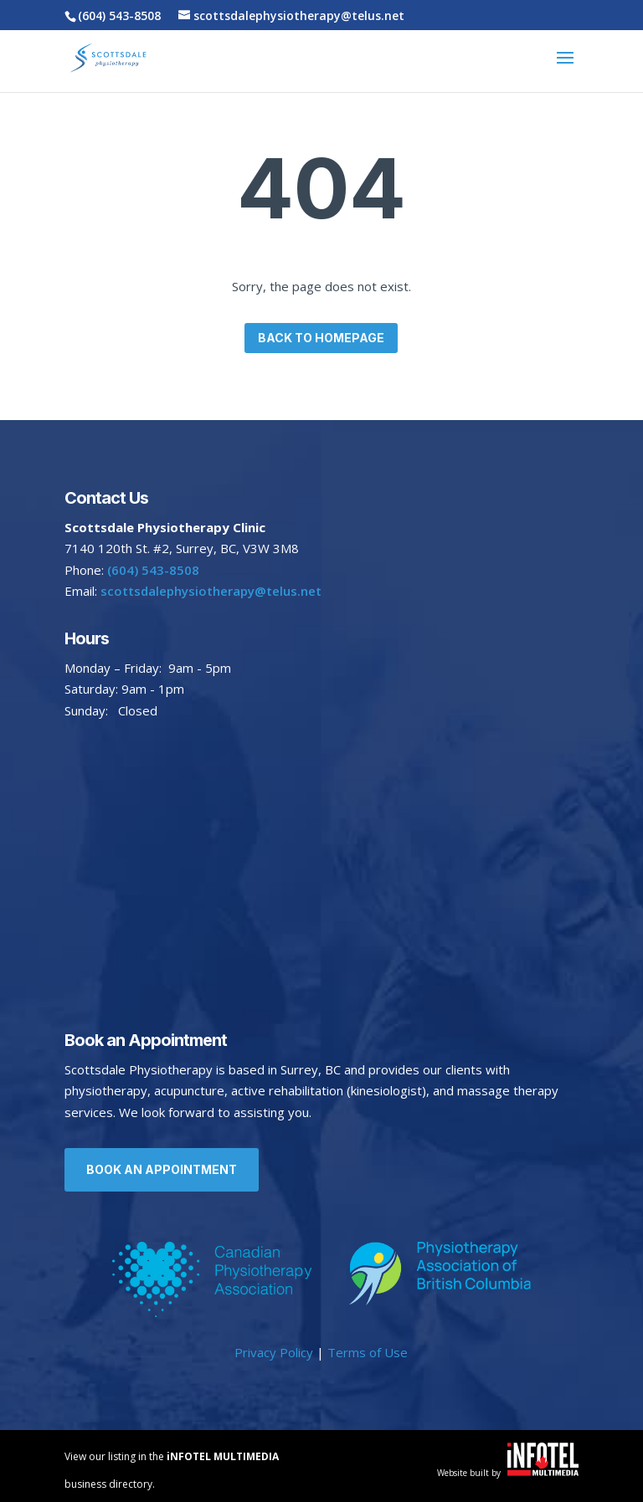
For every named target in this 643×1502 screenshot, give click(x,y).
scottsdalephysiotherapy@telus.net (209, 590)
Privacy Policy (273, 1352)
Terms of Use (367, 1352)
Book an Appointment (161, 1169)
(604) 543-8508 (119, 15)
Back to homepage (321, 338)
